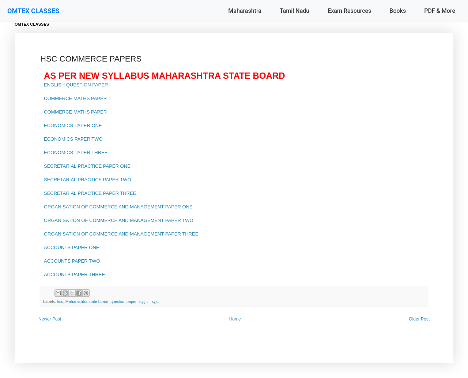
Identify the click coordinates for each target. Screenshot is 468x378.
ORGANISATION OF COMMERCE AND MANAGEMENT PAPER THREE (121, 234)
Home (235, 319)
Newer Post (49, 319)
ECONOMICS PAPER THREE (75, 152)
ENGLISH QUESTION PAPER (76, 85)
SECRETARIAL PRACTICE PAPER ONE (87, 166)
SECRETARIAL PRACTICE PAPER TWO (87, 179)
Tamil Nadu (294, 10)
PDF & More (439, 10)
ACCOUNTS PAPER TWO (72, 261)
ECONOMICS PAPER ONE (73, 125)
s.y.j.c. (144, 301)
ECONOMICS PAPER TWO (73, 139)
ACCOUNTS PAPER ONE (71, 247)
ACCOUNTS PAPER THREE (74, 274)
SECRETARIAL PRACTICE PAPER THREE (90, 193)
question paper (123, 301)
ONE (187, 207)
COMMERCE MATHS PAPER (75, 98)
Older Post (419, 319)
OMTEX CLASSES (33, 11)
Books (397, 10)
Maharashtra (244, 10)
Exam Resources (349, 10)
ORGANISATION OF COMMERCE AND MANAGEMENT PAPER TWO (118, 220)
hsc (60, 301)
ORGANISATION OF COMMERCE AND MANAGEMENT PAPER (112, 207)
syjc (155, 301)
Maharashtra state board (87, 301)
